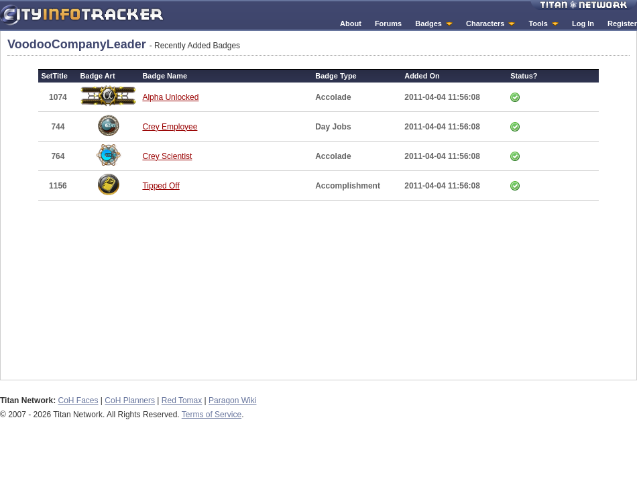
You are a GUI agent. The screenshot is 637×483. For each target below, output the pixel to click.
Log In (583, 23)
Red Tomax (182, 400)
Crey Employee (169, 126)
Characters (485, 23)
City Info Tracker (82, 15)
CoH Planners (130, 400)
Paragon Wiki (232, 400)
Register (622, 23)
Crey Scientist (167, 156)
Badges (428, 23)
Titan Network (583, 5)
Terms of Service (211, 414)
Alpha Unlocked (170, 97)
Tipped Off (160, 186)
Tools (538, 23)
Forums (388, 23)
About (350, 23)
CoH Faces (78, 400)
